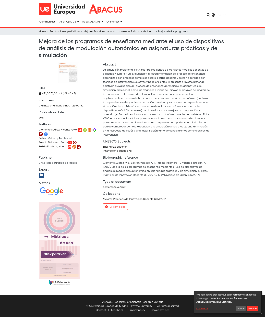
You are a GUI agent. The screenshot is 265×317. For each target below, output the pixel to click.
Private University (141, 305)
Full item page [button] (115, 206)
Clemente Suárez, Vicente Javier (58, 129)
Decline (240, 308)
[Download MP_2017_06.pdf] (57, 93)
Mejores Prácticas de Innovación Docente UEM (100, 31)
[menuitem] (69, 21)
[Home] (63, 9)
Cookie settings (160, 309)
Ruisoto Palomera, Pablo (53, 142)
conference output (114, 186)
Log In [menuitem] (220, 14)
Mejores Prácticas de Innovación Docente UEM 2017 (138, 31)
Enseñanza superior (115, 146)
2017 (41, 117)
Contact (101, 309)
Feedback (117, 309)
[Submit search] (208, 15)
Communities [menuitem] (47, 21)
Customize (202, 308)
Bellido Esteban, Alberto (53, 146)
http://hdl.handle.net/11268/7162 (63, 105)
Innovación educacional (117, 150)
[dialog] (228, 302)
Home (42, 31)
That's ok (252, 308)
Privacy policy (137, 309)
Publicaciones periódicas (65, 31)
